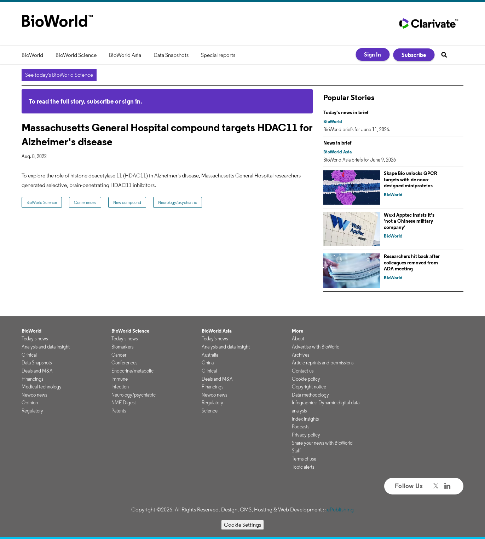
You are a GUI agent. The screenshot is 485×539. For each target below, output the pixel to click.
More (297, 331)
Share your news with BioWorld (322, 443)
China (208, 362)
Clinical (29, 355)
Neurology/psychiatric (177, 202)
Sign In (372, 54)
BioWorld (32, 55)
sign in (131, 101)
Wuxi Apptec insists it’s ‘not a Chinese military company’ (409, 221)
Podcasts (300, 426)
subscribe (100, 101)
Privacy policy (306, 435)
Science (210, 411)
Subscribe (414, 54)
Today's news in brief (346, 112)
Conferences (85, 202)
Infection (120, 386)
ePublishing (340, 509)
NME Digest (123, 402)
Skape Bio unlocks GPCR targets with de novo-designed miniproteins (410, 179)
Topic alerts (303, 467)
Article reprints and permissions (322, 362)
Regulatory (32, 411)
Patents (118, 411)
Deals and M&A (37, 371)
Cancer (118, 355)
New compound (127, 202)
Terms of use (304, 459)
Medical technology (42, 386)
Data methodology (310, 395)
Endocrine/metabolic (132, 371)
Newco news (34, 395)
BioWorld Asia (125, 55)
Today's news (35, 338)
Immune (119, 379)
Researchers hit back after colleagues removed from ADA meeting (412, 262)
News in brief (337, 143)
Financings (32, 379)
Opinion (30, 402)
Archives (300, 355)
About (298, 338)
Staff (296, 450)
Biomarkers (122, 347)
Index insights (305, 419)
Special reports (218, 55)
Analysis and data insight (46, 347)
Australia (210, 355)
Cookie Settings (242, 524)
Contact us (302, 371)
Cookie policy (306, 379)
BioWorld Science (76, 55)
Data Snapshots (171, 55)
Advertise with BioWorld (316, 347)
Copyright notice (309, 386)
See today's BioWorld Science (59, 74)
